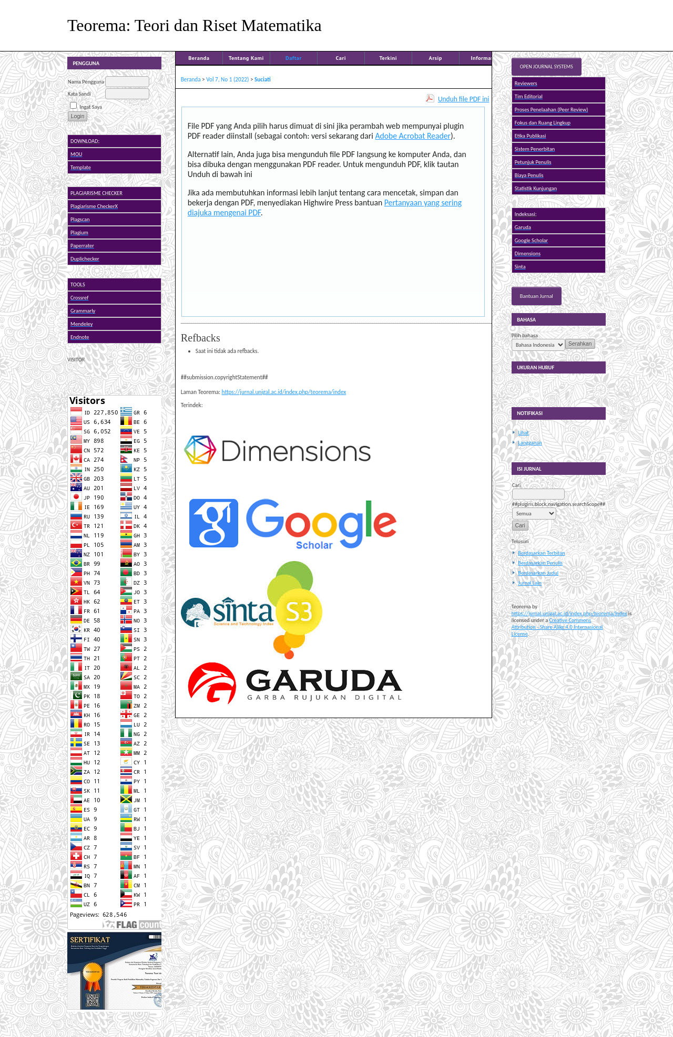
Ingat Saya (90, 106)
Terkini (388, 57)
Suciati (262, 79)
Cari (341, 57)
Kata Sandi (79, 93)
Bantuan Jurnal (536, 296)
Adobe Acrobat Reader (413, 136)
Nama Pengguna (86, 81)
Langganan (530, 442)
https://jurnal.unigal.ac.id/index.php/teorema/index (569, 613)
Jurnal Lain (530, 582)
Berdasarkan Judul (538, 572)
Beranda (198, 57)
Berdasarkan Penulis (540, 562)
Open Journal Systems (546, 67)
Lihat (523, 432)
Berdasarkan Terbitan (541, 552)
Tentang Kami (246, 57)
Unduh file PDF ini (463, 99)
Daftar (293, 57)
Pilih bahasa (525, 335)
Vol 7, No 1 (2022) (227, 79)
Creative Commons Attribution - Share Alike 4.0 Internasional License (557, 627)
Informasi (483, 57)
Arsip (435, 57)
